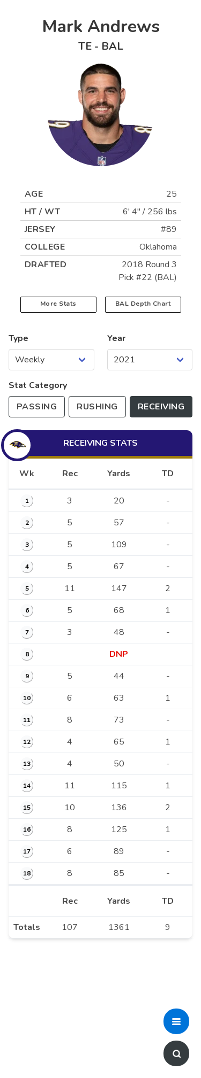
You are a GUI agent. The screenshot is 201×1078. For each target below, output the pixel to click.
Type (18, 338)
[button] (176, 1021)
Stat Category (38, 385)
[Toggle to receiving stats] (161, 406)
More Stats (58, 303)
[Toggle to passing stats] (37, 406)
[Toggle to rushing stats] (97, 406)
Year (116, 338)
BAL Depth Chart (143, 303)
